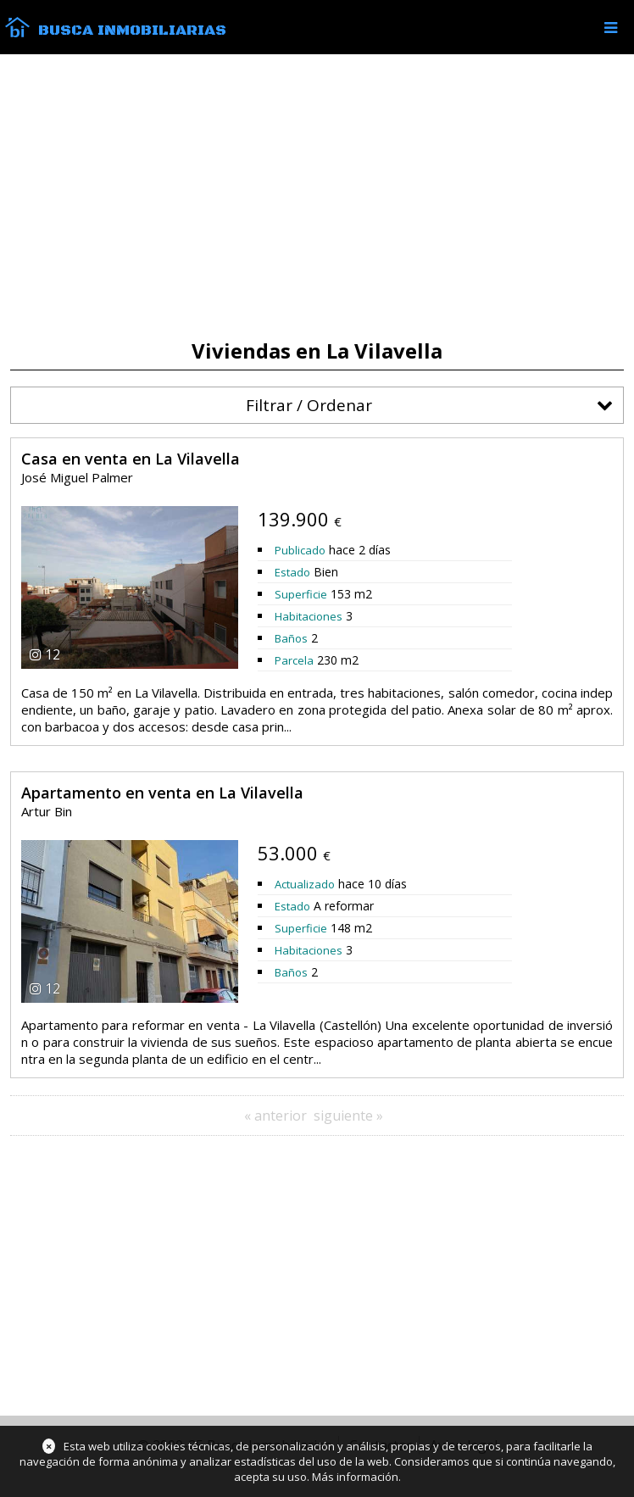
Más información (355, 1476)
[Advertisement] (317, 196)
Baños (291, 638)
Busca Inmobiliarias (132, 30)
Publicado (300, 550)
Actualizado (305, 884)
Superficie (301, 594)
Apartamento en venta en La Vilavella (162, 792)
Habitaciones (308, 616)
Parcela (294, 660)
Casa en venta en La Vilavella (130, 458)
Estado (292, 572)
